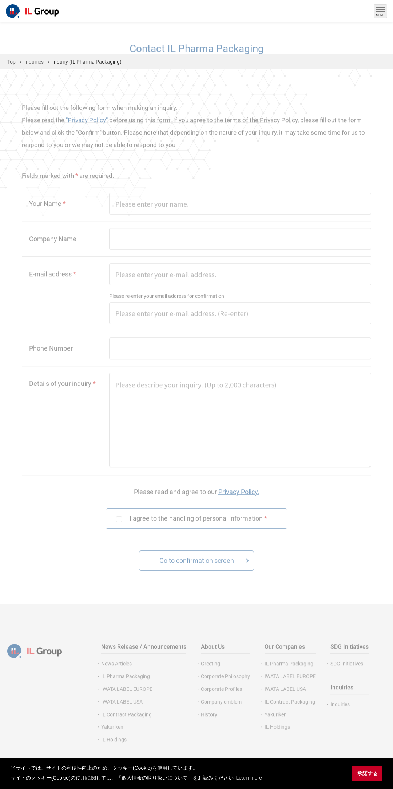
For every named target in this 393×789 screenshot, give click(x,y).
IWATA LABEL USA (122, 711)
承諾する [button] (367, 773)
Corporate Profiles (221, 699)
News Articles (116, 673)
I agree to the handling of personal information (198, 528)
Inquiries (340, 714)
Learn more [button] (249, 778)
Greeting (210, 673)
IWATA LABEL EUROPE (126, 699)
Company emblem (221, 711)
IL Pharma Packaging (125, 686)
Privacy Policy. (238, 501)
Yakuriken (112, 737)
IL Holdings (114, 749)
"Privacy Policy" (87, 129)
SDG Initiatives (346, 673)
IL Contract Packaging (126, 724)
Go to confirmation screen (196, 570)
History (209, 724)
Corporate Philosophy (225, 686)
